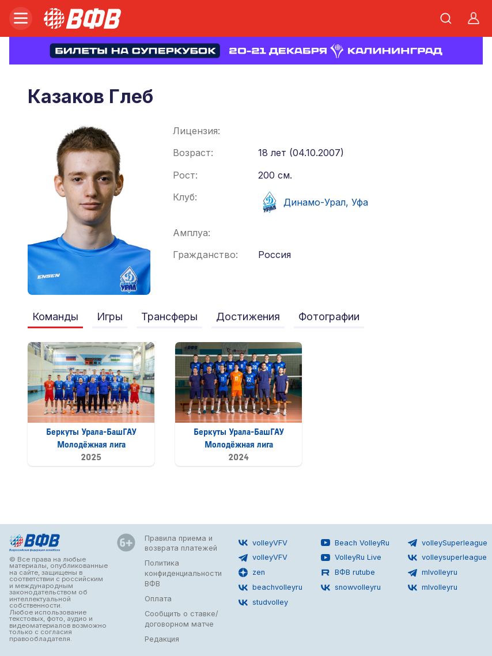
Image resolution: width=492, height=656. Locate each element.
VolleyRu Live (351, 557)
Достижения (248, 316)
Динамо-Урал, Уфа (313, 202)
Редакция (162, 639)
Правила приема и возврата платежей (181, 543)
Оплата (158, 598)
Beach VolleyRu (355, 542)
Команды (55, 316)
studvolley (263, 602)
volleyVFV (263, 542)
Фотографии (328, 316)
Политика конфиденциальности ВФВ (183, 573)
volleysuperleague (447, 557)
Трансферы (169, 316)
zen (252, 572)
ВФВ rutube (348, 572)
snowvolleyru (351, 587)
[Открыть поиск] (446, 18)
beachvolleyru (270, 587)
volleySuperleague (447, 542)
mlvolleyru (432, 572)
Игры (110, 316)
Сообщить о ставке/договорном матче (181, 618)
